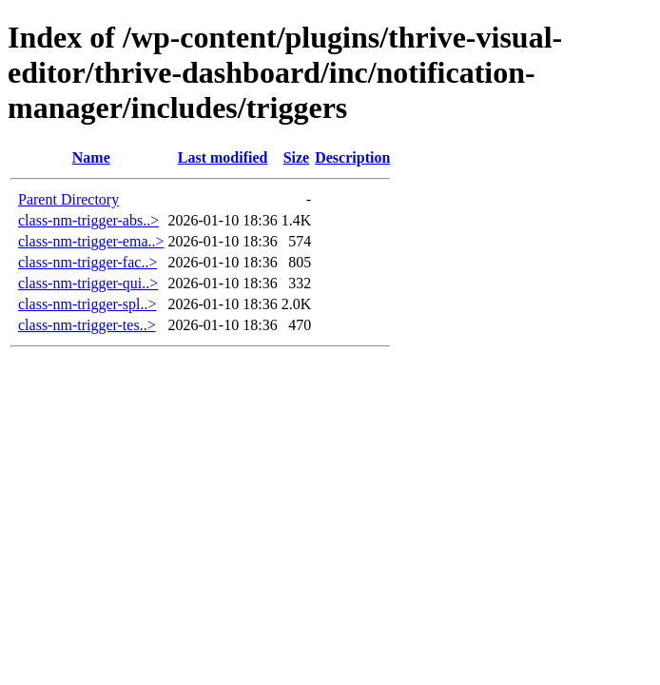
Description (352, 157)
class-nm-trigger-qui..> (88, 283)
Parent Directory (68, 199)
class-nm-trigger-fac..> (87, 262)
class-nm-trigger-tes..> (87, 325)
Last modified (223, 157)
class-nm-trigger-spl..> (87, 304)
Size (296, 157)
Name (91, 157)
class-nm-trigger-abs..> (88, 220)
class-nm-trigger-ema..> (91, 241)
